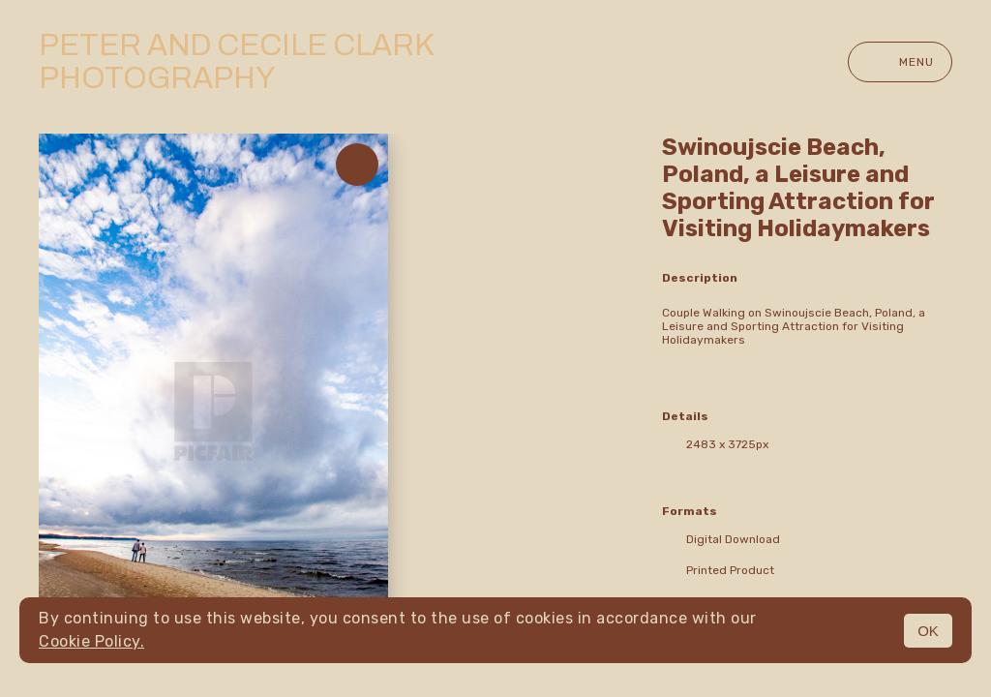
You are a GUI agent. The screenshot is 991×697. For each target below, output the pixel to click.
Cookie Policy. (91, 641)
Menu (900, 62)
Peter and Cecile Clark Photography (236, 62)
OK (928, 630)
